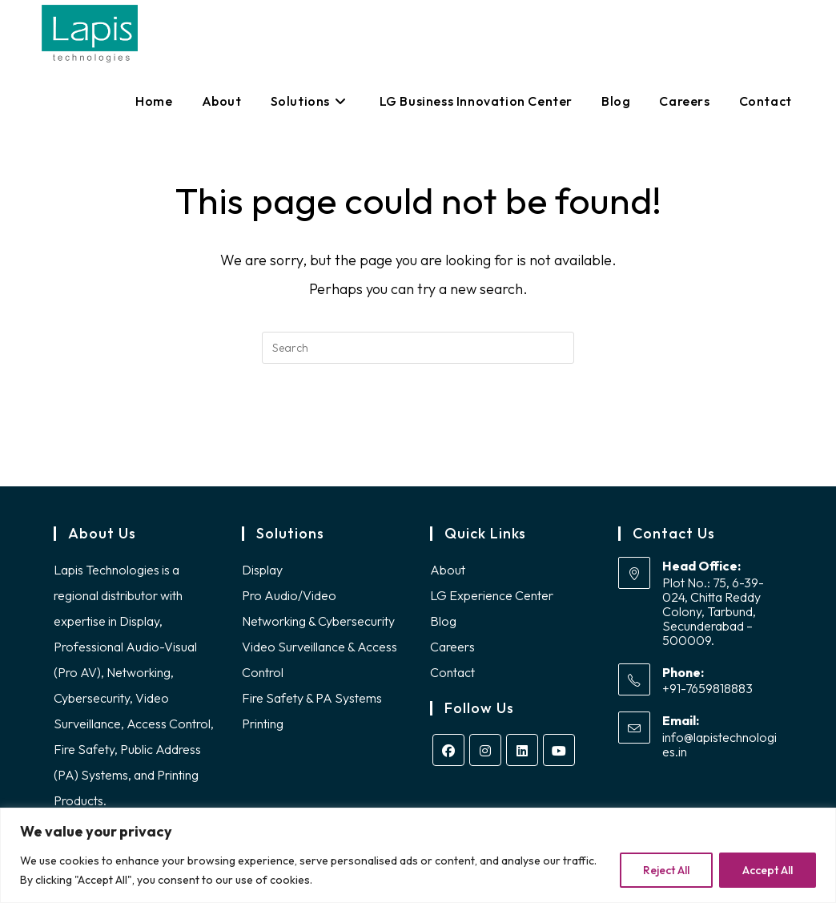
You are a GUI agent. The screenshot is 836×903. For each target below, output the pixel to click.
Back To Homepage (418, 428)
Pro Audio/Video (289, 595)
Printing (262, 724)
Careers (452, 647)
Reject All (666, 870)
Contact (452, 672)
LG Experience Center (491, 595)
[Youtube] (559, 750)
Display (262, 570)
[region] (418, 855)
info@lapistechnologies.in (719, 744)
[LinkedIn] (522, 750)
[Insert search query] (418, 348)
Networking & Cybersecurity (318, 621)
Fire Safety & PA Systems (312, 698)
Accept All (767, 870)
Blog (443, 621)
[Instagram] (485, 750)
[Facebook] (448, 750)
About (447, 570)
